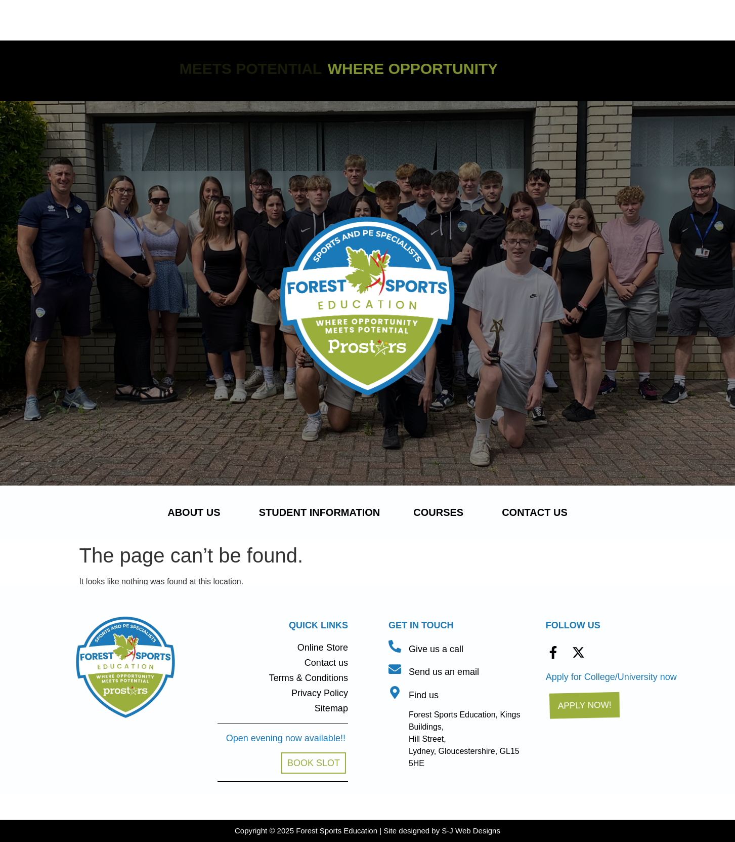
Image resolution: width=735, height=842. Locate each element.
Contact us (535, 512)
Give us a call (436, 649)
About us (196, 512)
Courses (440, 512)
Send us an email (444, 672)
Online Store (322, 648)
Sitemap (331, 708)
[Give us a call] (394, 646)
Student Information (319, 512)
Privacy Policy (319, 693)
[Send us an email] (394, 669)
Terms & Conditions (308, 678)
